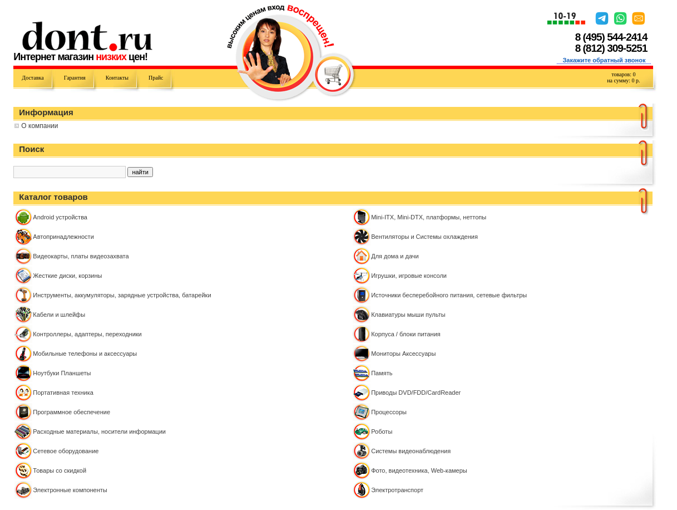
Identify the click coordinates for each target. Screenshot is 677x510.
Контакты (117, 78)
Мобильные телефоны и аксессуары (85, 353)
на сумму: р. (623, 80)
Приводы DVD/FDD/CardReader (416, 392)
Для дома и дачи (395, 256)
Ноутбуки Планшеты (62, 373)
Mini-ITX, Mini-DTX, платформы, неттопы (428, 217)
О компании (39, 126)
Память (381, 373)
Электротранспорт (397, 490)
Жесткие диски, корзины (67, 275)
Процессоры (389, 412)
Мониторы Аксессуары (403, 353)
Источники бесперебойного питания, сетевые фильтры (449, 295)
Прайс (156, 78)
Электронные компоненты (70, 490)
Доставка (32, 78)
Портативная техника (63, 392)
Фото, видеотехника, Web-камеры (419, 470)
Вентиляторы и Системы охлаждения (424, 236)
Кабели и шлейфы (59, 314)
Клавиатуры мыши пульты (408, 314)
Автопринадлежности (63, 236)
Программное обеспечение (71, 412)
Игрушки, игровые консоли (409, 275)
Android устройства (60, 217)
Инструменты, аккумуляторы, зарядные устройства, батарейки (122, 295)
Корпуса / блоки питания (406, 334)
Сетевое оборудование (65, 451)
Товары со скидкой (59, 470)
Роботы (381, 431)
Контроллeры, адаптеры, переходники (87, 334)
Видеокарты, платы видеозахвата (81, 256)
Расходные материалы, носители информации (99, 431)
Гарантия (75, 78)
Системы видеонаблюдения (411, 451)
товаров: (623, 74)
